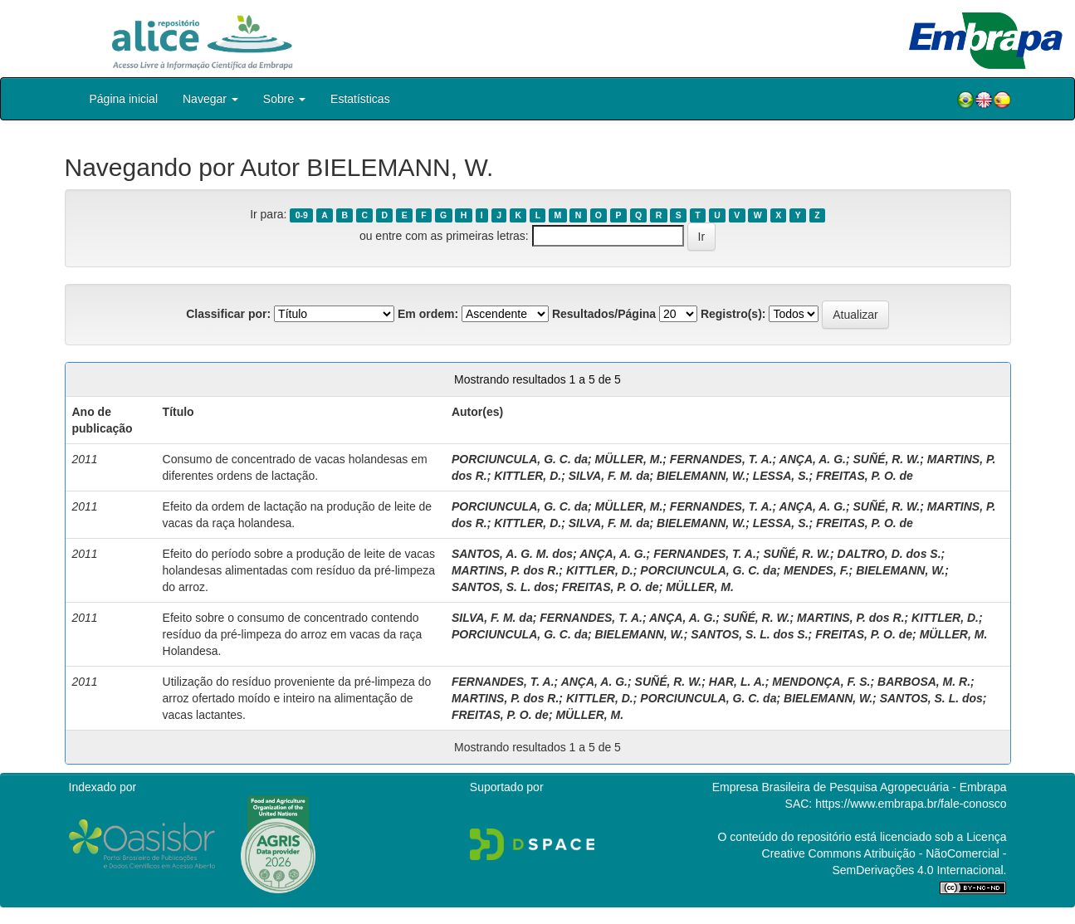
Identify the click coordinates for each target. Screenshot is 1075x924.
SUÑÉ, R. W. (886, 459)
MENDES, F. (816, 570)
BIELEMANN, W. (701, 475)
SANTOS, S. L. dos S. (749, 634)
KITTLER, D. (527, 475)
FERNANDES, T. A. (721, 459)
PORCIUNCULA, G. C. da (520, 459)
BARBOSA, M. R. (923, 681)
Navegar (210, 98)
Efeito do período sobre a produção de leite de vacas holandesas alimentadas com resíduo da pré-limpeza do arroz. (299, 570)
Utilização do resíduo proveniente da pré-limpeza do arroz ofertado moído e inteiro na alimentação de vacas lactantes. (297, 698)
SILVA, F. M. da (609, 475)
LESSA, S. (781, 475)
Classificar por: (228, 313)
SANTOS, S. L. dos (503, 587)
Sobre (284, 98)
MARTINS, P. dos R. (505, 570)
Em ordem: (428, 313)
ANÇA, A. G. (812, 459)
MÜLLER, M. (629, 459)
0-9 (302, 215)
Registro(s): (733, 313)
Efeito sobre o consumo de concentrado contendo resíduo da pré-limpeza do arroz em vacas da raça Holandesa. (293, 634)
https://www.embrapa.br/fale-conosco (910, 803)
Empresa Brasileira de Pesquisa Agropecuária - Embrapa (859, 787)
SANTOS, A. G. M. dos (512, 553)
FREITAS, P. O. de (864, 475)
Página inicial (124, 98)
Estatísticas (360, 98)
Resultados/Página (604, 313)
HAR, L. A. (737, 681)
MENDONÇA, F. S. (821, 681)
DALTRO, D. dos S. (889, 553)
